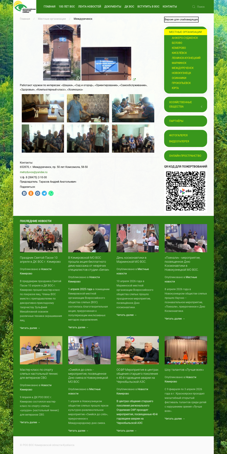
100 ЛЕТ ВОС (67, 6)
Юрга (175, 88)
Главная (25, 18)
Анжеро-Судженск (185, 37)
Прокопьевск (181, 83)
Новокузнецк (181, 73)
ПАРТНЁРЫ (176, 121)
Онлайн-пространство (185, 155)
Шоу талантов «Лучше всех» (184, 369)
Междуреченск (183, 68)
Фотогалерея (178, 135)
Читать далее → (30, 328)
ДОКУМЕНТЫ (112, 6)
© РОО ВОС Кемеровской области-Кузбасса (46, 445)
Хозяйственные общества (180, 104)
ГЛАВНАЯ (49, 6)
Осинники (179, 78)
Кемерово (179, 47)
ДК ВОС (129, 6)
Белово (177, 42)
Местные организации (52, 18)
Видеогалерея (179, 141)
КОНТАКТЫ (170, 6)
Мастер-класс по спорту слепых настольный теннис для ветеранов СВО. (39, 373)
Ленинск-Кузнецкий (186, 58)
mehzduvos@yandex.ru (33, 172)
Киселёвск (179, 53)
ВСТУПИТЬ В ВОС (148, 6)
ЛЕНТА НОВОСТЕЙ (89, 6)
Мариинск (179, 63)
